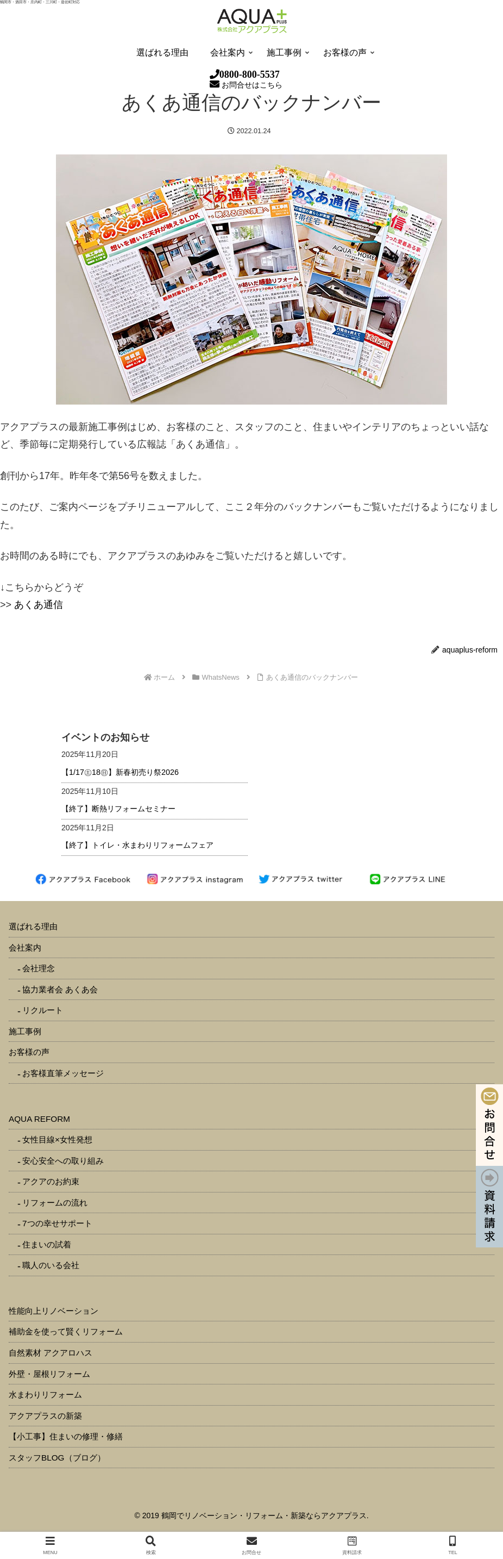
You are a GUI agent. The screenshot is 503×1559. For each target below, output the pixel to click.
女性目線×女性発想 (57, 1139)
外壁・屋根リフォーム (49, 1373)
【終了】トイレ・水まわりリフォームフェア (137, 845)
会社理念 (38, 968)
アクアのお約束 (50, 1181)
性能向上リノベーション (53, 1310)
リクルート (42, 1010)
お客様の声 (29, 1052)
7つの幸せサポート (57, 1223)
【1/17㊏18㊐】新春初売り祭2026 (120, 772)
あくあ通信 (38, 604)
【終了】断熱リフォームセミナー (118, 808)
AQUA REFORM (39, 1118)
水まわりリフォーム (45, 1394)
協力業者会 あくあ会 (60, 989)
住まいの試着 (46, 1244)
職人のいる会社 (50, 1265)
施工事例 (25, 1031)
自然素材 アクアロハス (50, 1352)
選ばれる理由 (33, 926)
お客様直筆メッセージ (63, 1073)
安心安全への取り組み (63, 1160)
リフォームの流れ (54, 1202)
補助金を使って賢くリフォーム (66, 1331)
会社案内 (25, 947)
